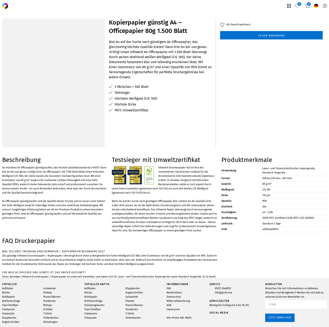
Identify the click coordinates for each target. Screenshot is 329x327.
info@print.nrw (223, 292)
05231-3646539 (223, 288)
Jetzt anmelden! (279, 317)
